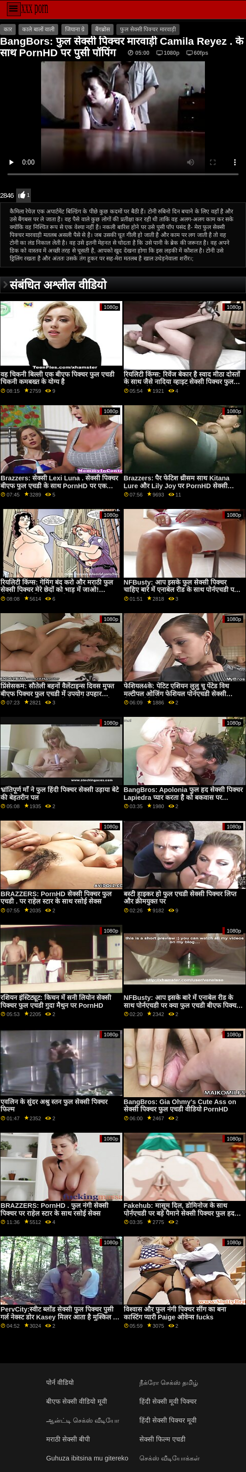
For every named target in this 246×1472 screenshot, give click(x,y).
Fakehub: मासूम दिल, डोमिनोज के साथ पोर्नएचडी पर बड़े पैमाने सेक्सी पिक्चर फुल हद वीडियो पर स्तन (179, 1213)
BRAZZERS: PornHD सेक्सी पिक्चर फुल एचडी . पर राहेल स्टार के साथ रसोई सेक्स (55, 897)
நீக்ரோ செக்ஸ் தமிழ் (168, 1382)
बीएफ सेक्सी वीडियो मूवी (76, 1401)
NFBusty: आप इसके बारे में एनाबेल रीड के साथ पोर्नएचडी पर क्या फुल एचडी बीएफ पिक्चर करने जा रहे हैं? (181, 1005)
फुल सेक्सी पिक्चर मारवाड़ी (147, 29)
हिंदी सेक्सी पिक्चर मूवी (168, 1420)
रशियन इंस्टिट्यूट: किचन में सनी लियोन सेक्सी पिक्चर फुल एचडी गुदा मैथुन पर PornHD (55, 1001)
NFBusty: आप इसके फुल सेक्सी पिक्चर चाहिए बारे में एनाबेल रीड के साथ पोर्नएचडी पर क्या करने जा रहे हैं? (180, 590)
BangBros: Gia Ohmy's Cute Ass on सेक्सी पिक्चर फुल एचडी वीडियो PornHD (180, 1105)
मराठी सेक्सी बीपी (68, 1439)
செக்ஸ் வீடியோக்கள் (169, 1458)
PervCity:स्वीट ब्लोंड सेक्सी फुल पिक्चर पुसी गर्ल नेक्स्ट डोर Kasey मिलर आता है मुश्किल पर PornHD (59, 1317)
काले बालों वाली (38, 29)
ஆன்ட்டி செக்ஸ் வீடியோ (82, 1420)
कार (8, 29)
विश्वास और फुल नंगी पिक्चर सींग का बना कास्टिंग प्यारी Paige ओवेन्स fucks (175, 1313)
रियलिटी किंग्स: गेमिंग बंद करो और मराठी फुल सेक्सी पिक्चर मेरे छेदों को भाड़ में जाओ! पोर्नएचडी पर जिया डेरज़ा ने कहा (56, 590)
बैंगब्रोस (102, 29)
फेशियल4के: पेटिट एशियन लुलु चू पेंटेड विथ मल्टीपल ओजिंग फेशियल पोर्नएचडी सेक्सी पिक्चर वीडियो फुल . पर (176, 693)
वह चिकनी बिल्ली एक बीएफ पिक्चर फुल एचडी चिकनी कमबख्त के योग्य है (57, 378)
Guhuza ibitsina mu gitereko (87, 1458)
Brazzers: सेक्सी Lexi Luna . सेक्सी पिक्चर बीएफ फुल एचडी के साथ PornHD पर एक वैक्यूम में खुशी (59, 485)
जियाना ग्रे (74, 29)
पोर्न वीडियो (60, 1382)
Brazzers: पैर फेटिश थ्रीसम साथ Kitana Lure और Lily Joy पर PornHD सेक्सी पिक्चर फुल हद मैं (176, 485)
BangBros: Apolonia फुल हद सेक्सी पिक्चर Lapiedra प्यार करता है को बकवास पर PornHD (183, 797)
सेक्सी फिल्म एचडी (162, 1439)
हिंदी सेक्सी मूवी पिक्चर (168, 1401)
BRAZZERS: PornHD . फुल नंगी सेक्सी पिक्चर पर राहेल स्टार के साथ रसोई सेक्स (54, 1209)
